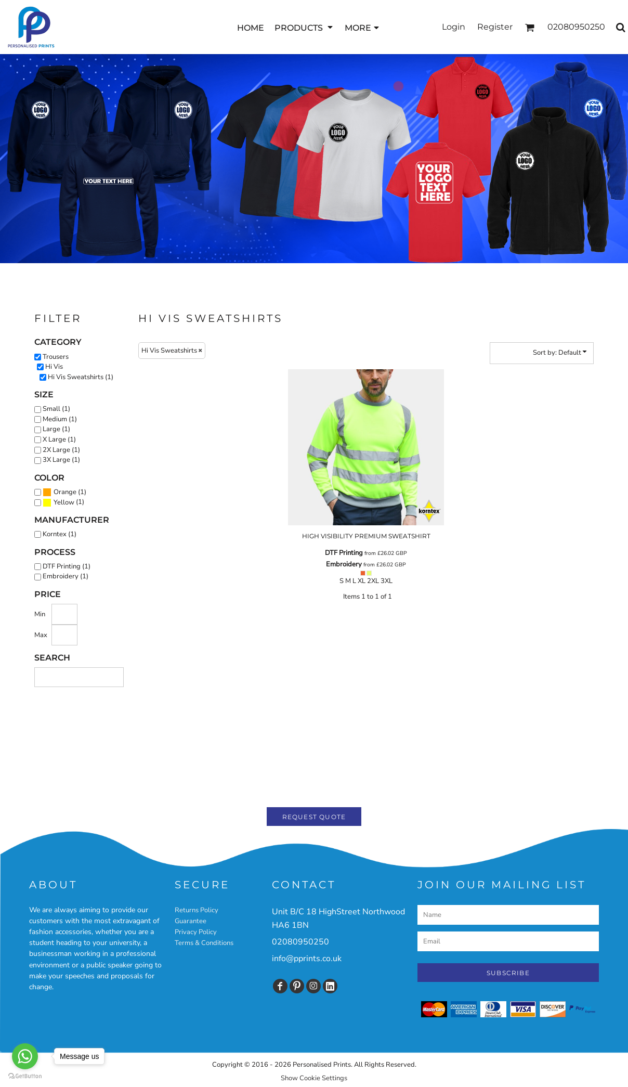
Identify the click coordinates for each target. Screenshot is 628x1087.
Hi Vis (54, 366)
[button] (304, 27)
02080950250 (300, 942)
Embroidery (344, 564)
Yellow (64, 502)
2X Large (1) (61, 450)
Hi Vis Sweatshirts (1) (80, 377)
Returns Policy (196, 910)
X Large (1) (59, 439)
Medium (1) (60, 419)
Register (495, 27)
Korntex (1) (59, 534)
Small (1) (56, 408)
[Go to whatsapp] (25, 1056)
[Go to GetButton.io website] (25, 1076)
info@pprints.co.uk (307, 958)
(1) (64, 492)
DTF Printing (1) (66, 566)
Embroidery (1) (65, 576)
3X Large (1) (61, 459)
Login (453, 27)
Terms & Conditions (204, 943)
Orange (65, 492)
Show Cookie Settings (314, 1078)
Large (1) (56, 429)
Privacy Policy (196, 932)
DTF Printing (344, 553)
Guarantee (190, 921)
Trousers (56, 356)
